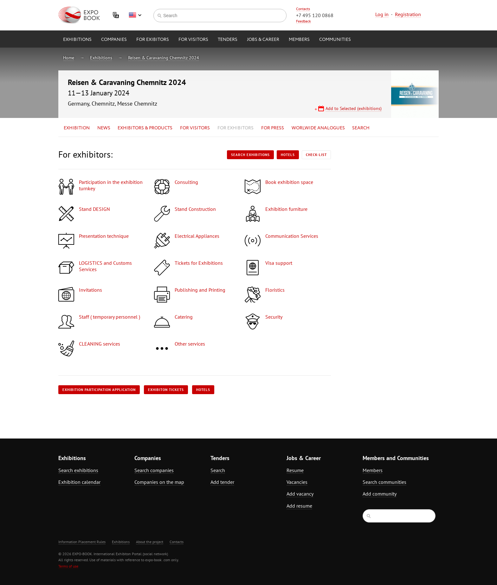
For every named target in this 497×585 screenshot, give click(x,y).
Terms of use (68, 566)
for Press (272, 128)
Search (361, 128)
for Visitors (193, 39)
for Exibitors (152, 39)
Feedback (303, 21)
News (103, 128)
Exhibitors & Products (145, 128)
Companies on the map (159, 482)
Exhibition (77, 128)
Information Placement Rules (82, 541)
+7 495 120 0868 (314, 15)
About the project (149, 541)
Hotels (288, 155)
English (135, 15)
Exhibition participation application (99, 389)
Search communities (384, 482)
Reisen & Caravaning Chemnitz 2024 (163, 58)
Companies (114, 39)
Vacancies (297, 482)
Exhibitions (77, 39)
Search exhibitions (250, 155)
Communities (335, 39)
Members (299, 39)
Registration (408, 14)
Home (68, 58)
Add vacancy (300, 494)
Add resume (299, 506)
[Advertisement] (383, 205)
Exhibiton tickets (166, 389)
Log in (382, 14)
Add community (380, 494)
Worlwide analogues (318, 128)
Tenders (227, 39)
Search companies (154, 470)
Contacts (303, 8)
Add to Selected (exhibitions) (354, 108)
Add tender (222, 482)
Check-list (316, 155)
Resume (295, 470)
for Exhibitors (235, 128)
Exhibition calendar (79, 482)
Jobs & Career (263, 39)
